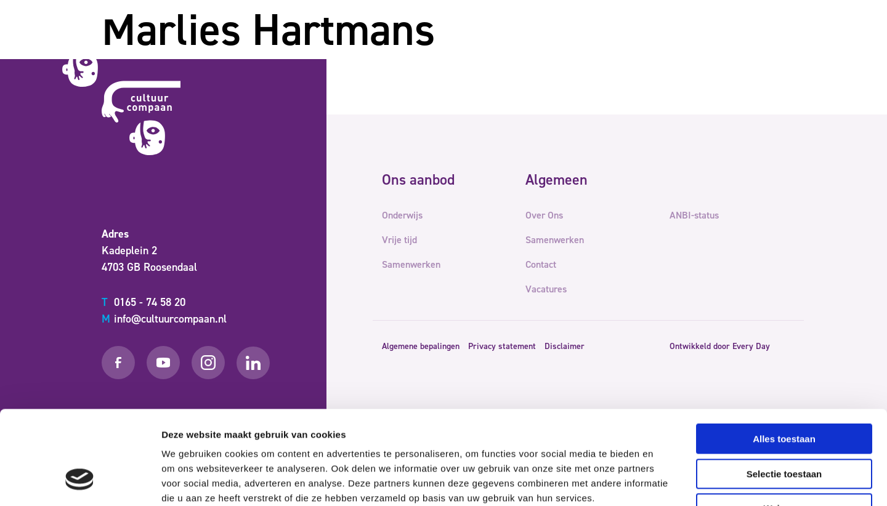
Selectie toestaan (784, 393)
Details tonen (665, 481)
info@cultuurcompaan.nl (164, 318)
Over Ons (593, 51)
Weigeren (783, 428)
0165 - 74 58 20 (143, 302)
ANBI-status (694, 215)
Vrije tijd (461, 51)
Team (638, 51)
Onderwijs (406, 51)
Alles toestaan (784, 358)
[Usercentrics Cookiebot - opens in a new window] (80, 482)
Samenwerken (526, 51)
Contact (681, 51)
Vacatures (546, 289)
